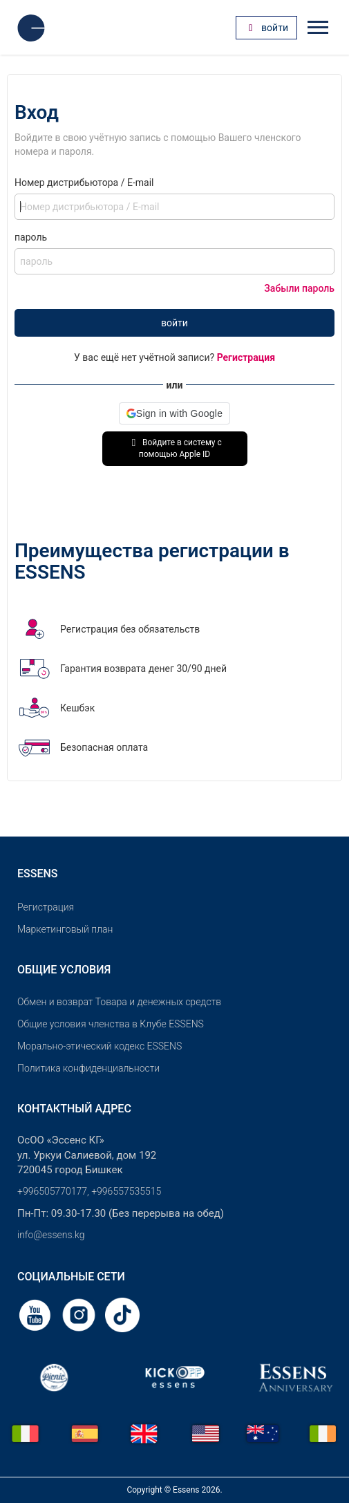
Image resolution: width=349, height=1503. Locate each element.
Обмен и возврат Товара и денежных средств (119, 1001)
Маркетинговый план (65, 929)
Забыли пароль (299, 288)
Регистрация (246, 357)
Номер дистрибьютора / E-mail (84, 182)
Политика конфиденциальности (88, 1068)
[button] (174, 413)
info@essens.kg (50, 1234)
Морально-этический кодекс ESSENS (99, 1046)
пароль (31, 237)
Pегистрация (45, 907)
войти (174, 322)
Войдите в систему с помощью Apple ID (174, 448)
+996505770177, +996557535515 (89, 1191)
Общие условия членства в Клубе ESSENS (110, 1023)
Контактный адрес (74, 1108)
